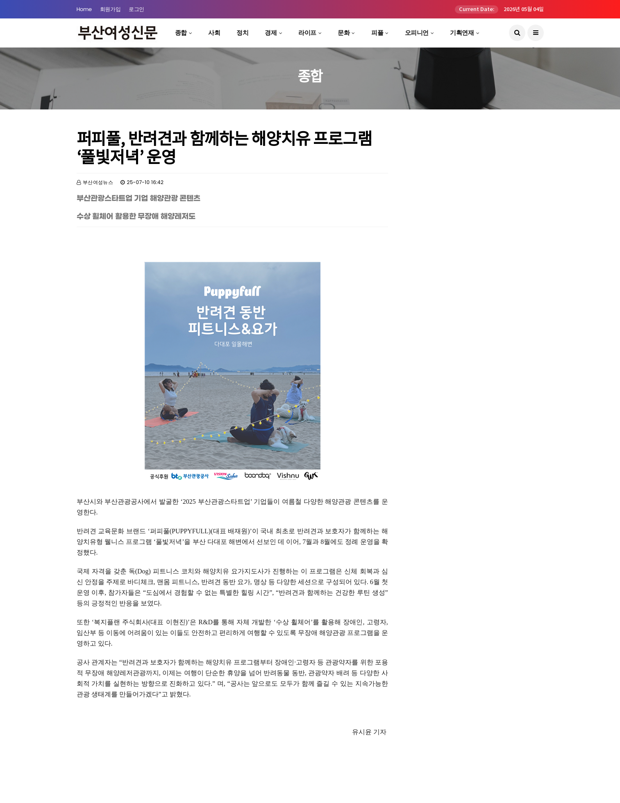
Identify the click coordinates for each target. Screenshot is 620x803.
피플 (377, 32)
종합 (181, 32)
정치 (242, 32)
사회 (214, 32)
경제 (271, 32)
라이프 (307, 32)
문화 (344, 32)
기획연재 (462, 32)
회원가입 (110, 9)
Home (84, 9)
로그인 (136, 9)
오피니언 (417, 32)
